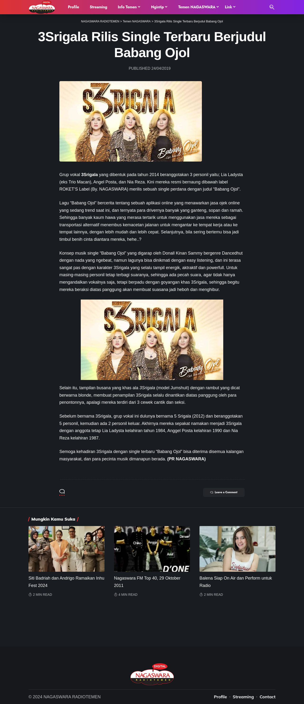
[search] (272, 7)
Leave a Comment (221, 492)
